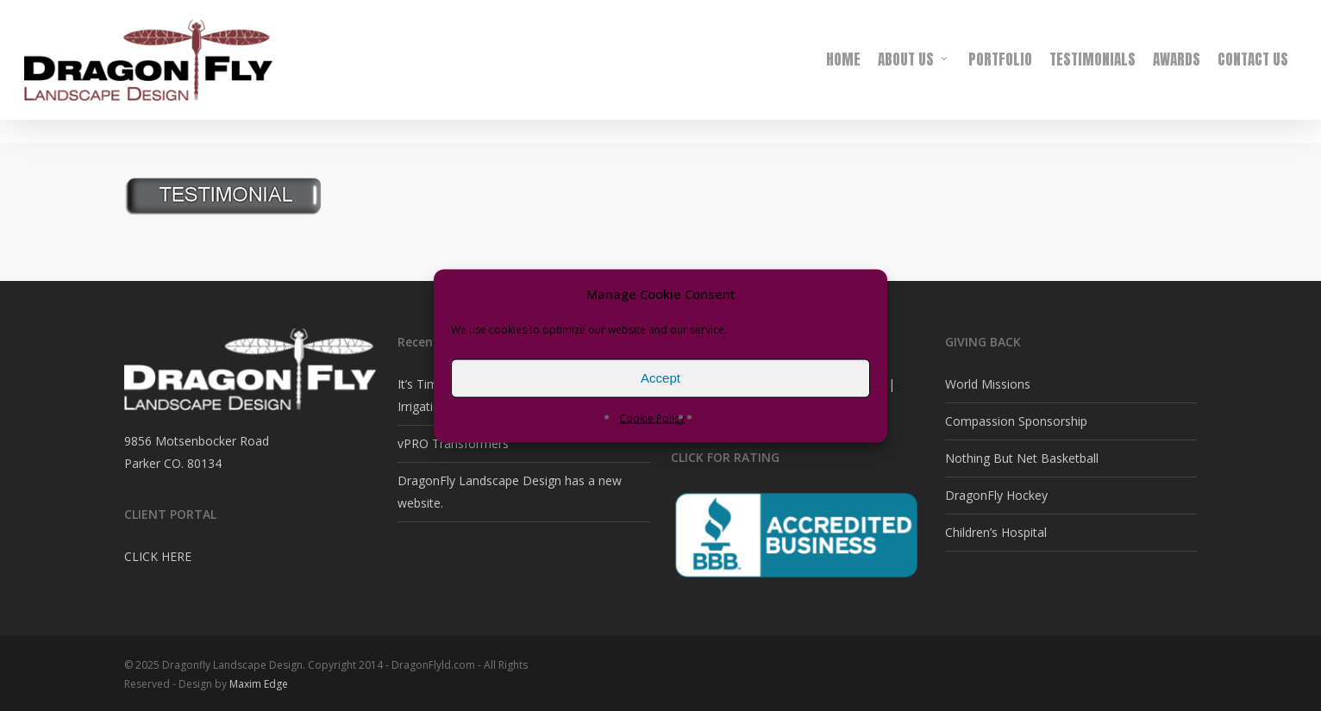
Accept (660, 378)
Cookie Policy (652, 417)
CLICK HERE (157, 556)
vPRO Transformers (453, 443)
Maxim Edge (258, 684)
